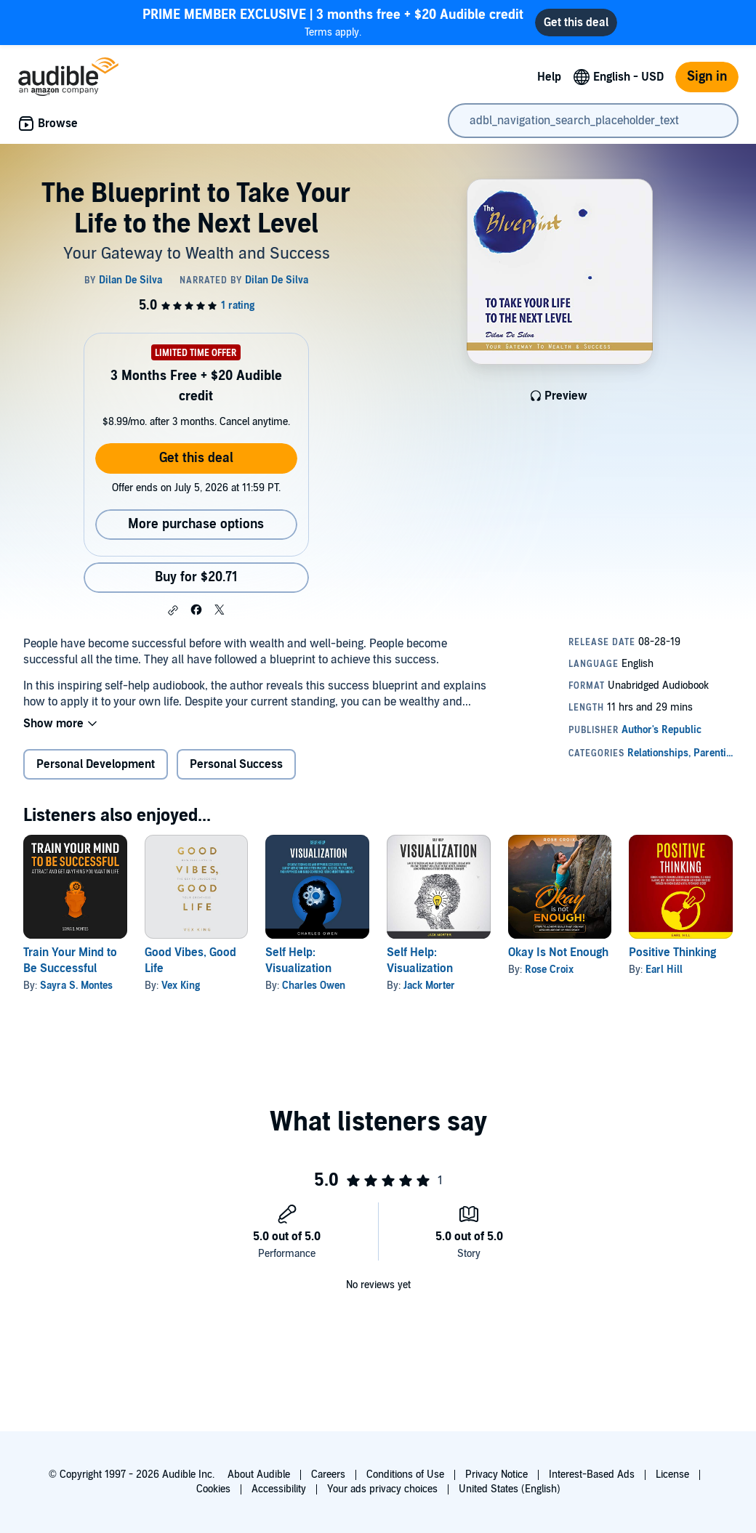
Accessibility (279, 1489)
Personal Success (236, 764)
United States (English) (509, 1489)
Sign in (707, 76)
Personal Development (95, 764)
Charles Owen (313, 985)
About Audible (259, 1474)
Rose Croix (549, 969)
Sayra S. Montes (76, 985)
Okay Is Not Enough (558, 952)
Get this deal (196, 458)
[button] (173, 610)
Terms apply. (332, 22)
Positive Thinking (672, 952)
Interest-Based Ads (592, 1474)
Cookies (213, 1489)
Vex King (180, 985)
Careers (328, 1474)
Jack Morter (429, 985)
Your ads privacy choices (382, 1489)
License (672, 1474)
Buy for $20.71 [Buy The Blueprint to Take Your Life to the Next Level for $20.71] (196, 577)
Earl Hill (664, 969)
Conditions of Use (405, 1474)
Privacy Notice (496, 1474)
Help (549, 77)
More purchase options (196, 524)
